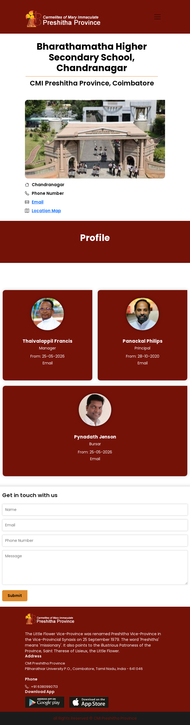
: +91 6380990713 (41, 686)
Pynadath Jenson (95, 437)
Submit (15, 595)
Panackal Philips (143, 341)
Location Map (46, 211)
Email (37, 202)
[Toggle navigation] (157, 16)
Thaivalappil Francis (47, 341)
